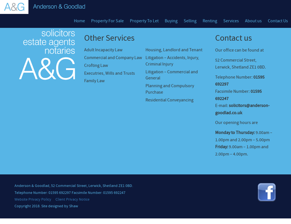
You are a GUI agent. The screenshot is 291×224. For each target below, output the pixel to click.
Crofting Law (96, 65)
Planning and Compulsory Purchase (170, 89)
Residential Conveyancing (169, 100)
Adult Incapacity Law (103, 50)
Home (79, 21)
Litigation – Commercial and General (172, 75)
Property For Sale (107, 21)
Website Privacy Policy (32, 199)
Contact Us (278, 21)
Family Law (94, 81)
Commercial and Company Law (113, 57)
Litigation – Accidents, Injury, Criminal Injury (172, 61)
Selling (190, 21)
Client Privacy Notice (72, 199)
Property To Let (144, 21)
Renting (210, 21)
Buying (171, 21)
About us (253, 21)
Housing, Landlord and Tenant (174, 50)
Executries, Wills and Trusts (109, 73)
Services (231, 21)
